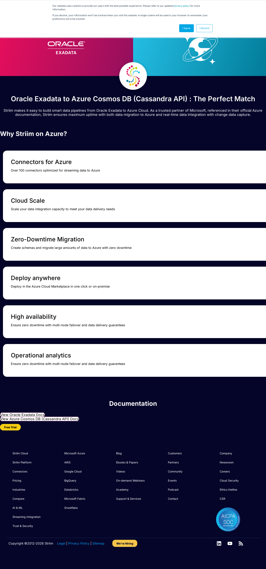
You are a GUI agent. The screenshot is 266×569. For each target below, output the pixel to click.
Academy (122, 496)
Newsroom (227, 468)
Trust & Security (22, 532)
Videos (120, 477)
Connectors (19, 477)
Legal (61, 550)
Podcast (173, 496)
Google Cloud (73, 477)
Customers (175, 459)
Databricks (71, 496)
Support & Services (128, 505)
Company (226, 459)
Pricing (16, 486)
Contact (173, 505)
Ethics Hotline (228, 496)
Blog (119, 459)
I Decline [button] (204, 28)
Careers (225, 477)
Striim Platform (21, 468)
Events (172, 486)
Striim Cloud (20, 459)
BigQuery (70, 486)
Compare (18, 505)
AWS (67, 468)
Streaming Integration (26, 523)
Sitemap (98, 550)
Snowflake (71, 514)
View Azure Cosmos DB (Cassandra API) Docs (39, 425)
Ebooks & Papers (127, 468)
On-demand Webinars (130, 486)
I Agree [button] (186, 28)
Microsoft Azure (74, 459)
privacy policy (182, 5)
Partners (173, 468)
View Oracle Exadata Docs (22, 421)
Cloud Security (229, 486)
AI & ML (17, 514)
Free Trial (10, 433)
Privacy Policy (78, 550)
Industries (18, 496)
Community (175, 477)
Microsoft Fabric (74, 505)
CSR (222, 505)
